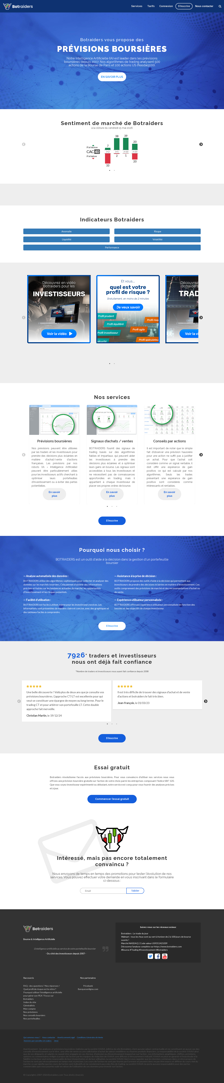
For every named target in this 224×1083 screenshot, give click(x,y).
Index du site (29, 1002)
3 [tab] (116, 506)
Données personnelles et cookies (38, 1041)
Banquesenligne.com (88, 989)
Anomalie (66, 231)
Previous (23, 144)
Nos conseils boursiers (34, 1015)
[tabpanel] (112, 144)
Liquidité (66, 239)
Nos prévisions (30, 1012)
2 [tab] (114, 170)
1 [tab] (109, 170)
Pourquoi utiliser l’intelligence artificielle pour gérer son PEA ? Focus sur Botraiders (42, 995)
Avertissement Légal (66, 1037)
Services (136, 6)
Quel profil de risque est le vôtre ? (39, 989)
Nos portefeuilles (31, 1018)
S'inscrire (112, 520)
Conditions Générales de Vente (90, 1037)
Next (200, 144)
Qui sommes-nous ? (31, 1037)
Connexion (166, 6)
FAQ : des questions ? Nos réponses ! (41, 985)
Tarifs (151, 6)
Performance (112, 247)
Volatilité (157, 239)
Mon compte (29, 1008)
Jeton (56, 1041)
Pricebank (88, 985)
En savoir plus (112, 76)
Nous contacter (204, 6)
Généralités (29, 1005)
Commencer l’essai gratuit (112, 799)
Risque (157, 231)
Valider (135, 890)
